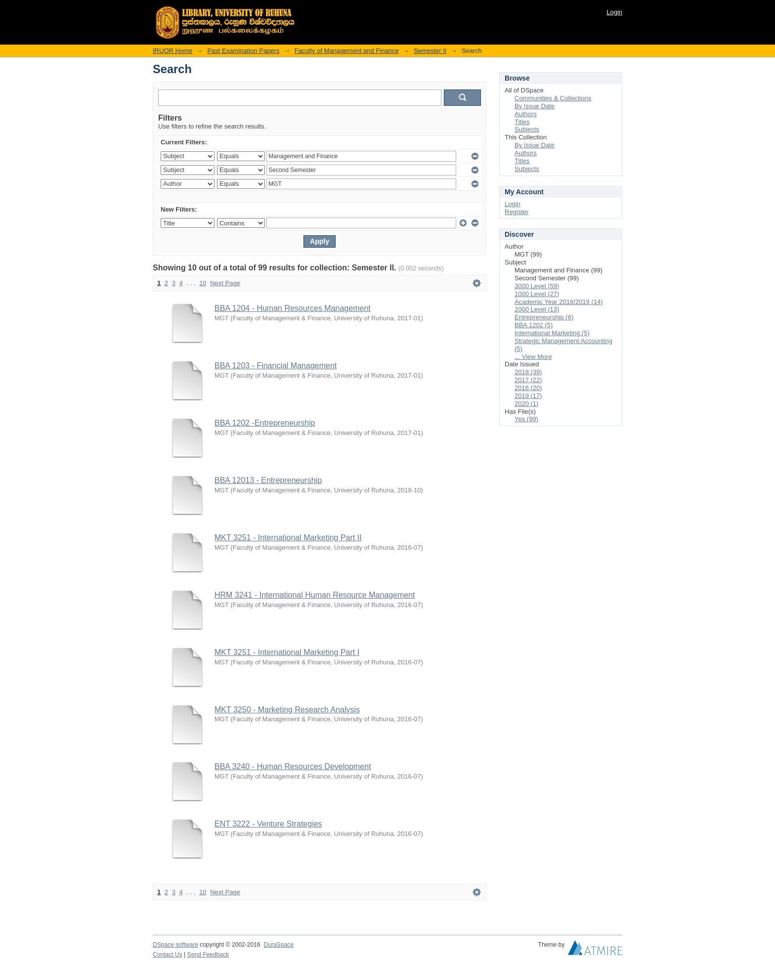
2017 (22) (528, 380)
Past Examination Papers (243, 50)
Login (614, 12)
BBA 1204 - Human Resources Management (293, 308)
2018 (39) (528, 372)
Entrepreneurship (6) (544, 317)
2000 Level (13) (537, 309)
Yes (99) (526, 419)
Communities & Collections (553, 98)
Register (516, 212)
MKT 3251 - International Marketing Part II (288, 537)
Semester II (430, 50)
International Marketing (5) (552, 333)
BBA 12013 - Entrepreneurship (268, 480)
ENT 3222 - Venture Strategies (268, 824)
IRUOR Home (172, 50)
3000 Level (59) (537, 286)
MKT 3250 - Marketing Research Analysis (287, 709)
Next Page (225, 283)
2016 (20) (528, 388)
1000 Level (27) (537, 294)
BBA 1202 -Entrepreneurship (265, 423)
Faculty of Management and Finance (347, 50)
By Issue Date (535, 106)
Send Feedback (208, 954)
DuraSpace (278, 944)
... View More (533, 356)
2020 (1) (526, 403)
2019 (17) (528, 395)
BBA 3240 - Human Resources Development (293, 766)
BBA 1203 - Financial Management (276, 365)
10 (202, 283)
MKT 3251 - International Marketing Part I (287, 652)
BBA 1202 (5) (534, 325)
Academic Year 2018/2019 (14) (559, 301)
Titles (522, 122)
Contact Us (167, 954)
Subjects (527, 129)
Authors (526, 114)
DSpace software (175, 944)
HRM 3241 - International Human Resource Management (315, 595)
